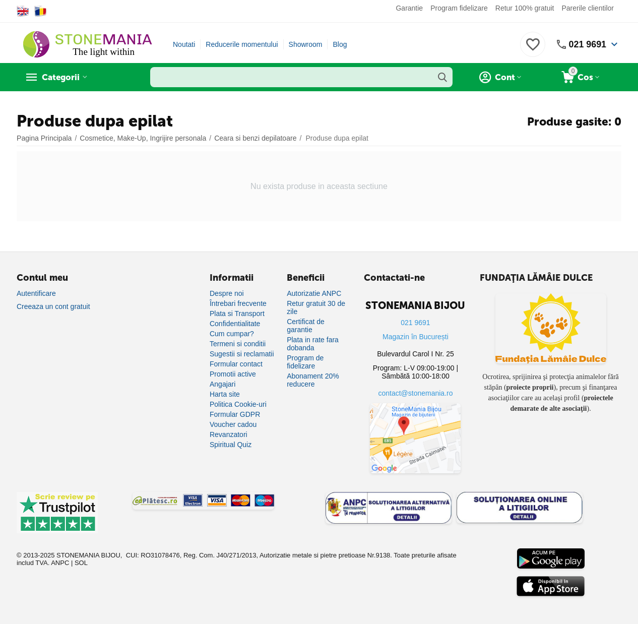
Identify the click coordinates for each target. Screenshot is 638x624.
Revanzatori (228, 434)
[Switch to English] (23, 11)
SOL (81, 563)
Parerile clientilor (588, 8)
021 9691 (587, 44)
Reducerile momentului (242, 44)
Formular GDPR (235, 414)
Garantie (409, 8)
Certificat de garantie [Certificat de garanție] (306, 326)
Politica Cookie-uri (238, 404)
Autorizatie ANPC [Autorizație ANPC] (314, 293)
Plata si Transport (237, 313)
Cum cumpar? (232, 334)
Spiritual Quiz (230, 445)
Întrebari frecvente (238, 303)
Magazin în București (415, 337)
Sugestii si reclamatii (242, 354)
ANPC (60, 563)
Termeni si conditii (238, 344)
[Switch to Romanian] (40, 11)
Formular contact (236, 364)
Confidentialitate (235, 324)
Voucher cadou (233, 424)
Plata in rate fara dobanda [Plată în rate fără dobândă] (313, 344)
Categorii (62, 77)
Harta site (225, 394)
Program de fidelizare (305, 362)
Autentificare (36, 293)
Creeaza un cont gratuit (53, 306)
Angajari (222, 384)
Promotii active (233, 374)
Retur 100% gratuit (524, 8)
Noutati (184, 44)
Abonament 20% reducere (313, 380)
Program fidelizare (459, 8)
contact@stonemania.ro (415, 393)
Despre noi (227, 293)
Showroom (306, 44)
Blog (340, 44)
